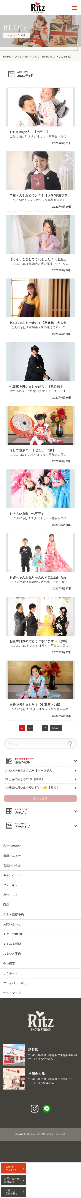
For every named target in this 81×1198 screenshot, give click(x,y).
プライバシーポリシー (18, 983)
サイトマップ (12, 993)
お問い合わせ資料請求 (11, 1180)
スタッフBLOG (13, 934)
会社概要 (9, 963)
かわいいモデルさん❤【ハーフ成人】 (30, 770)
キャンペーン (12, 875)
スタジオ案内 (12, 953)
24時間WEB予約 (11, 1168)
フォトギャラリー (15, 885)
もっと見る (40, 798)
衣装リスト (10, 894)
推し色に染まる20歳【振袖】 (24, 779)
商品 (6, 904)
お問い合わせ (12, 924)
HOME (7, 56)
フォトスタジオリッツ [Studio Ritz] (35, 56)
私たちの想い (12, 845)
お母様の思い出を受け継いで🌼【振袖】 (32, 787)
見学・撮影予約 (13, 914)
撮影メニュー (12, 855)
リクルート (10, 973)
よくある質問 (12, 943)
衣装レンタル (12, 865)
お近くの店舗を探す (11, 1192)
